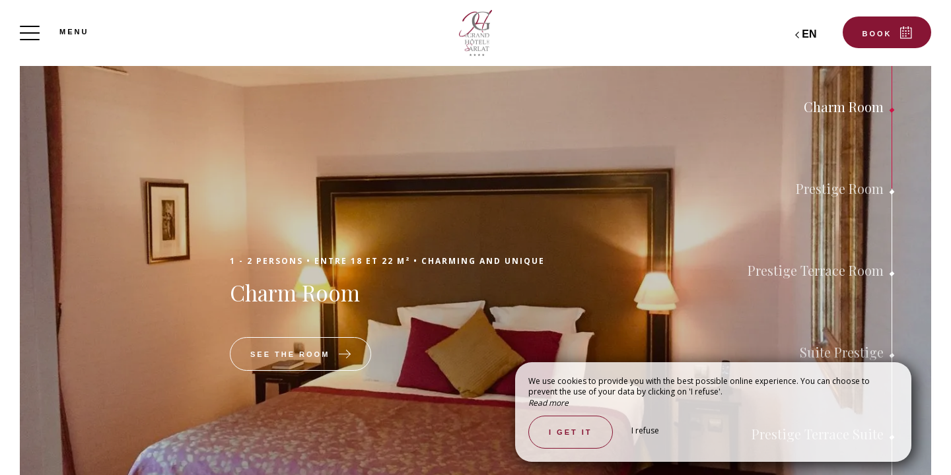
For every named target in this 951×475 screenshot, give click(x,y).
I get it (570, 432)
